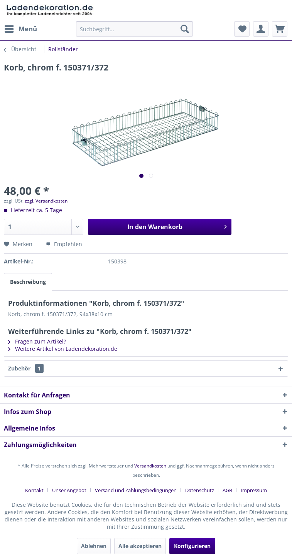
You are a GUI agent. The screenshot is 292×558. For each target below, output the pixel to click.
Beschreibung (28, 281)
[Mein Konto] (260, 29)
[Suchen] (185, 29)
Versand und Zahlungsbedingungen (136, 490)
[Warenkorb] (279, 29)
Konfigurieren (192, 546)
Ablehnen (93, 546)
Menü (21, 28)
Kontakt (34, 490)
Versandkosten (150, 465)
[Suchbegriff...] (134, 29)
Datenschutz (199, 490)
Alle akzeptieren (140, 546)
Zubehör (26, 368)
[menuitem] (20, 29)
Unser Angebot (69, 490)
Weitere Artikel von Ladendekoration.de (62, 348)
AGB (227, 490)
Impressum (254, 490)
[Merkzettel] (242, 29)
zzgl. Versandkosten (46, 201)
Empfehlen (64, 244)
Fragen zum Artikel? (37, 341)
